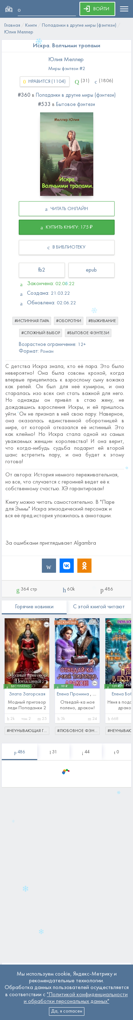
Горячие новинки (34, 607)
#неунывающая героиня (28, 731)
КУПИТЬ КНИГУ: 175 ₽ (66, 227)
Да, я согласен (66, 1011)
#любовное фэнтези (78, 731)
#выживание (102, 321)
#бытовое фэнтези (88, 333)
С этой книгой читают (99, 607)
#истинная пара (32, 321)
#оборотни (68, 321)
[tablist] (19, 751)
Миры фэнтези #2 (66, 68)
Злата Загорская (27, 694)
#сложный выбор (40, 333)
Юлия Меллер (66, 60)
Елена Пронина (73, 694)
